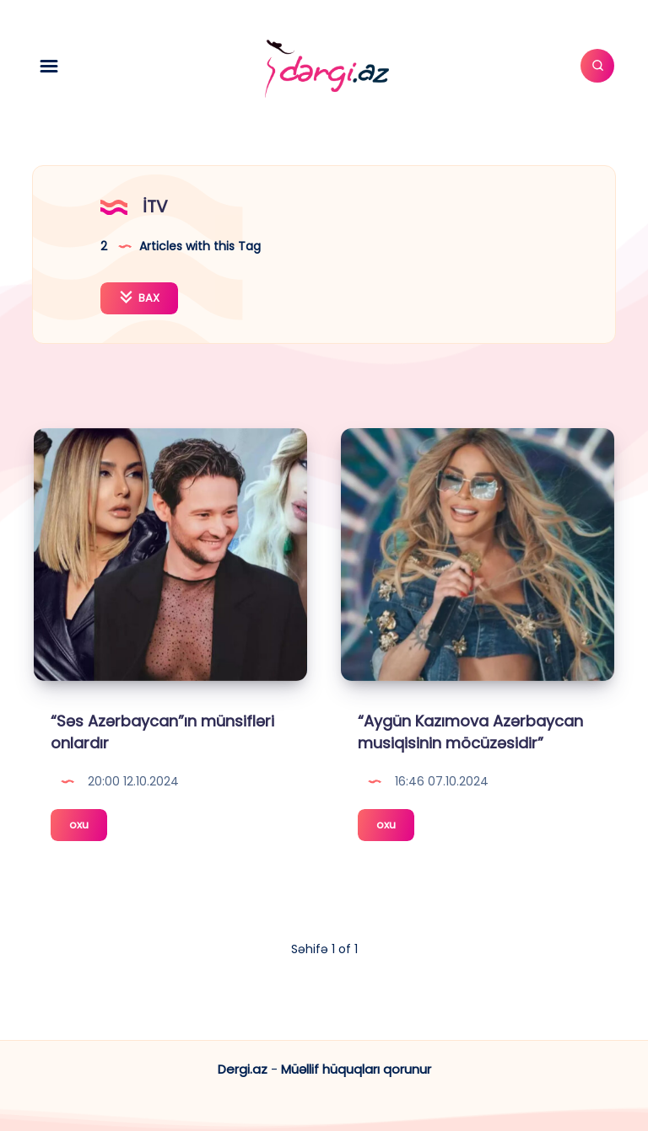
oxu (88, 827)
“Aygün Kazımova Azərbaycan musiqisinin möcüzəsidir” (470, 731)
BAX (139, 298)
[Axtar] (597, 66)
